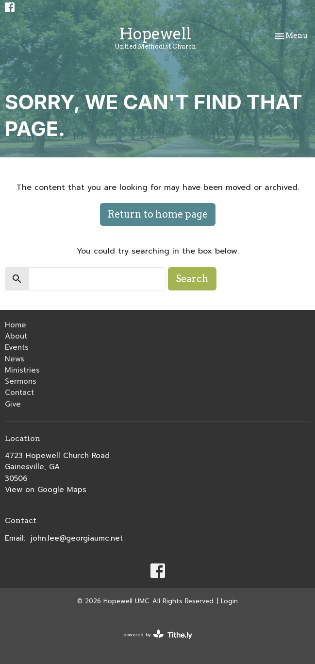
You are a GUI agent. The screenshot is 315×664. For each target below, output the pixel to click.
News (14, 359)
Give (13, 404)
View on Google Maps (45, 489)
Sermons (20, 381)
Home (15, 325)
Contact (19, 392)
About (16, 336)
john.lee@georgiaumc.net (77, 538)
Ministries (22, 370)
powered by (157, 634)
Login (229, 601)
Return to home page (158, 214)
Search (192, 279)
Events (17, 347)
